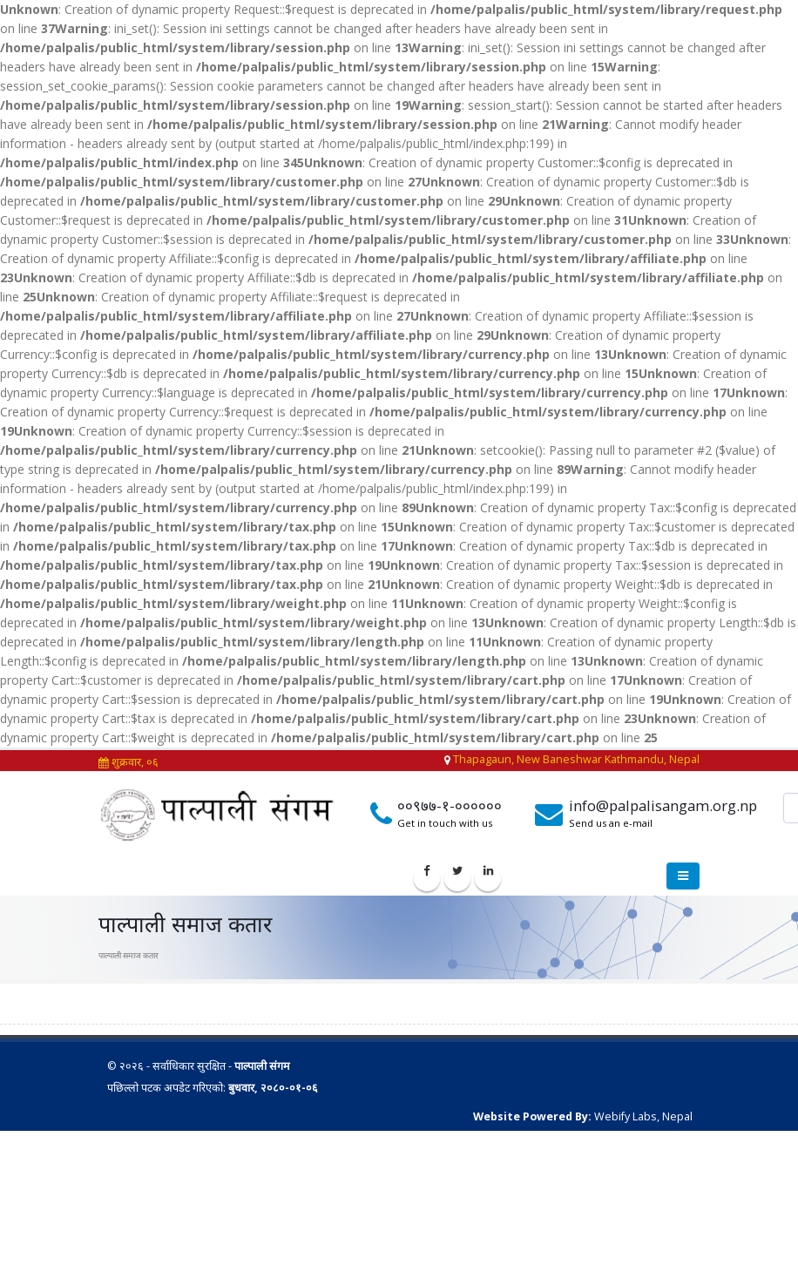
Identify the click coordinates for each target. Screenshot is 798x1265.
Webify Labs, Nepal (643, 1116)
